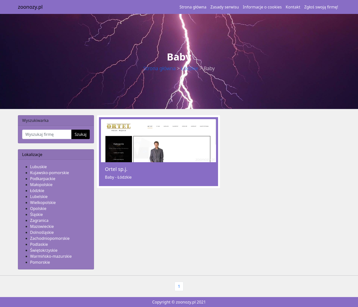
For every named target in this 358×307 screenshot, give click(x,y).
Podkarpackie (42, 178)
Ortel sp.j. (116, 169)
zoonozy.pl (30, 6)
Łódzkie (189, 68)
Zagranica (39, 220)
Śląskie (36, 214)
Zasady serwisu (224, 7)
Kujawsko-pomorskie (49, 172)
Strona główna (192, 7)
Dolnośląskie (42, 232)
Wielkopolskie (43, 202)
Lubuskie (38, 166)
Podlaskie (39, 244)
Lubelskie (39, 196)
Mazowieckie (42, 226)
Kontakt (293, 7)
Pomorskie (40, 262)
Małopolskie (41, 184)
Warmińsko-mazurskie (51, 256)
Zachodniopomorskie (50, 238)
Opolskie (38, 208)
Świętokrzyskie (43, 250)
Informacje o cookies (262, 7)
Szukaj (81, 134)
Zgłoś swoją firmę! (321, 7)
